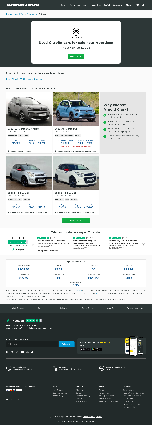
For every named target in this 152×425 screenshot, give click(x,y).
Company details (129, 401)
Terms (101, 390)
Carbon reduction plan (132, 404)
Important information (108, 401)
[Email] (32, 344)
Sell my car (74, 5)
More (128, 5)
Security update (105, 399)
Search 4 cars (76, 56)
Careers (41, 308)
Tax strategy (128, 399)
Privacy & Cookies (106, 396)
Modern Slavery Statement (134, 393)
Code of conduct (129, 407)
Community (81, 399)
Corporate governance (132, 396)
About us (80, 390)
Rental (107, 5)
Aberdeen (32, 14)
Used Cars (20, 14)
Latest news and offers (17, 339)
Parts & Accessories (135, 308)
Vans (85, 5)
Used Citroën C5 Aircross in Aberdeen (25, 79)
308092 (79, 290)
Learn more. (47, 328)
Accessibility (58, 396)
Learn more (85, 346)
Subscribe (67, 344)
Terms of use (104, 393)
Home (9, 14)
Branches (96, 5)
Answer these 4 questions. (92, 417)
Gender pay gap (129, 390)
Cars (63, 5)
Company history (83, 396)
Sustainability (81, 401)
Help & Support (17, 308)
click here (99, 293)
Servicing (117, 5)
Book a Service (88, 308)
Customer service (60, 393)
